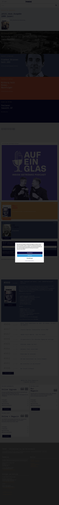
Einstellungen (30, 258)
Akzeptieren (30, 253)
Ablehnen (30, 255)
